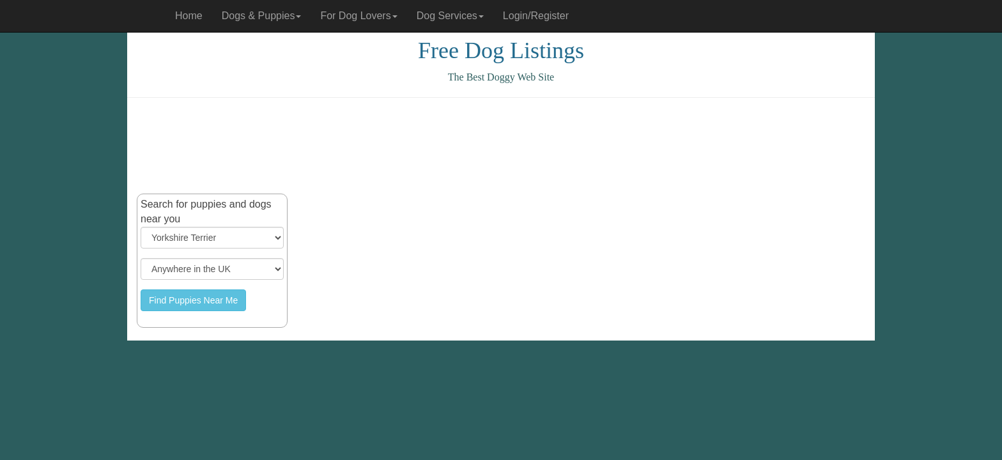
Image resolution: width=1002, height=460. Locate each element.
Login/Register (536, 15)
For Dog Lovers (358, 15)
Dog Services (450, 15)
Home (189, 15)
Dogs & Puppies (262, 15)
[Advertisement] (501, 145)
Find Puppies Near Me (193, 300)
